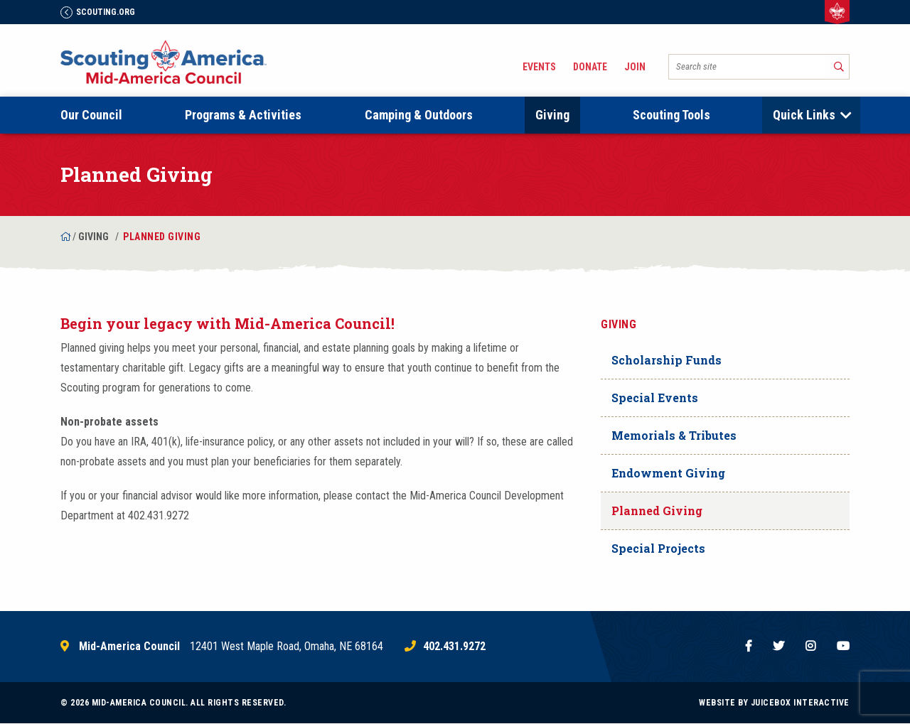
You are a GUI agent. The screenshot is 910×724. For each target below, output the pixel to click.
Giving (552, 114)
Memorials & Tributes (674, 435)
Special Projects (658, 548)
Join (635, 66)
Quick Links (804, 114)
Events (539, 66)
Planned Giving (656, 510)
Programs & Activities (243, 114)
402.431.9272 (454, 646)
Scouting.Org (97, 12)
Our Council (91, 114)
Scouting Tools (671, 114)
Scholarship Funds (666, 359)
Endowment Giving (668, 472)
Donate (590, 66)
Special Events (654, 397)
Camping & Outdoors (419, 114)
